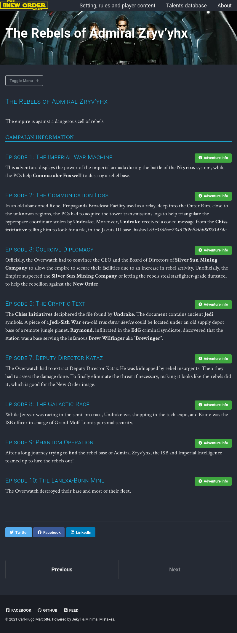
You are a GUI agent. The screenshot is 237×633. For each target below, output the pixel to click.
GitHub (47, 610)
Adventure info (213, 158)
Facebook (18, 610)
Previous (62, 569)
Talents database (186, 5)
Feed (71, 610)
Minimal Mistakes (99, 619)
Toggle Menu (21, 80)
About (224, 5)
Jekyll (76, 619)
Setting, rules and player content (118, 5)
